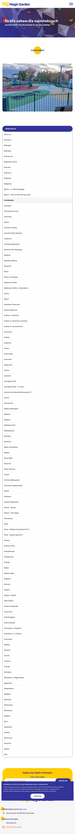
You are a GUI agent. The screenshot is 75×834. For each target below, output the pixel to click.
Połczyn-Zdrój (9, 546)
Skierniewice (8, 600)
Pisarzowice (8, 518)
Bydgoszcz (8, 183)
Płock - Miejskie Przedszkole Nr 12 (16, 529)
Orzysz (6, 474)
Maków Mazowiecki (11, 408)
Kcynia (6, 293)
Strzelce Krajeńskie (11, 606)
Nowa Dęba (8, 458)
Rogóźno (7, 578)
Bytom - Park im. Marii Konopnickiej (17, 194)
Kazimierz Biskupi (10, 260)
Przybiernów (9, 557)
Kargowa (7, 255)
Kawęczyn (7, 266)
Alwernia (7, 134)
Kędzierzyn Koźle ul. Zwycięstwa (16, 288)
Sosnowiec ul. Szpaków (12, 628)
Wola (6, 721)
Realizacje (11, 128)
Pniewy (6, 540)
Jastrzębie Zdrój (10, 381)
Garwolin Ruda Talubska (13, 233)
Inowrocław (8, 354)
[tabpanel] (37, 22)
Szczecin (7, 650)
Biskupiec (7, 151)
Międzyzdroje (9, 430)
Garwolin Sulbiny (10, 227)
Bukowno (7, 173)
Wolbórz (7, 716)
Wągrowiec (8, 683)
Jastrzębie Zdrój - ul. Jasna (14, 386)
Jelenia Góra (8, 403)
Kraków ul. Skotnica (11, 315)
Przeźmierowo (9, 551)
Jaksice (6, 370)
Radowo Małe (9, 573)
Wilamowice (8, 705)
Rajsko (6, 568)
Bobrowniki (8, 156)
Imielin (6, 348)
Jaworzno (7, 375)
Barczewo (7, 140)
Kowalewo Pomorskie (12, 304)
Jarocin (6, 397)
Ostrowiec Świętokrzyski (13, 485)
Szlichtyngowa (9, 617)
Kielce (6, 271)
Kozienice (7, 343)
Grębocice (7, 238)
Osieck (6, 491)
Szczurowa (8, 611)
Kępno (6, 299)
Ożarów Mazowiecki (11, 502)
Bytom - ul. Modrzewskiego (14, 189)
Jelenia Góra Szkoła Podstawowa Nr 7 (18, 392)
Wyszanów (8, 727)
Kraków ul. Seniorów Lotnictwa (15, 321)
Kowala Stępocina (10, 310)
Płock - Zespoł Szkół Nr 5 (13, 535)
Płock (6, 524)
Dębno (6, 222)
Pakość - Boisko (10, 507)
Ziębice (6, 749)
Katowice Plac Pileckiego (13, 249)
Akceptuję (37, 796)
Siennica (7, 584)
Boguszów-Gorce (10, 161)
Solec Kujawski (9, 622)
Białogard (7, 145)
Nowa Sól (7, 463)
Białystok (7, 178)
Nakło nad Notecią (11, 447)
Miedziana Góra (9, 425)
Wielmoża (7, 699)
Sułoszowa (8, 639)
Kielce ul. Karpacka (11, 277)
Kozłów (7, 337)
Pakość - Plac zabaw (11, 513)
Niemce (6, 452)
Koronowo (8, 332)
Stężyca (7, 589)
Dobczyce (7, 205)
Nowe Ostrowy (9, 469)
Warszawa (7, 672)
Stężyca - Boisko (10, 595)
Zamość (7, 732)
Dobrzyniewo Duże (11, 211)
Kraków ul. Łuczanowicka (13, 326)
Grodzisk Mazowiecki (11, 244)
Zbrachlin (7, 743)
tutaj (39, 789)
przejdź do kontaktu (14, 827)
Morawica (7, 441)
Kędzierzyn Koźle (10, 282)
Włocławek (8, 710)
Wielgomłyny (9, 688)
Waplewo (7, 694)
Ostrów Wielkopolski (11, 480)
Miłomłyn (7, 436)
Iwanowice (8, 359)
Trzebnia (7, 661)
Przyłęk (7, 562)
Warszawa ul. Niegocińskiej (14, 677)
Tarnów (7, 655)
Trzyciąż (7, 666)
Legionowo (8, 365)
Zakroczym (8, 738)
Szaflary (7, 644)
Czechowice (9, 200)
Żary (5, 754)
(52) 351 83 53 (11, 823)
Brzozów (7, 167)
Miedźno (7, 419)
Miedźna (7, 414)
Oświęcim (7, 496)
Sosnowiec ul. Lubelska (12, 633)
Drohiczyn (8, 216)
